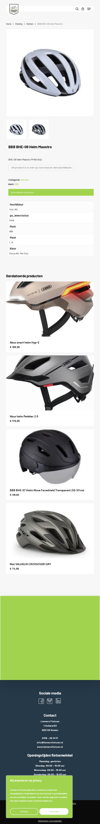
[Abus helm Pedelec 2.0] (50, 382)
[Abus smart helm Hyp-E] (50, 309)
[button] (89, 8)
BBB (17, 184)
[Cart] (83, 9)
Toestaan (53, 811)
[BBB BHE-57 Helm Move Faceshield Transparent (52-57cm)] (50, 456)
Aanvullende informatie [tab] (22, 192)
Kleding (19, 23)
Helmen (30, 23)
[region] (39, 796)
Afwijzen (24, 811)
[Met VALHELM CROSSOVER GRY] (50, 530)
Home (8, 23)
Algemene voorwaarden (50, 820)
